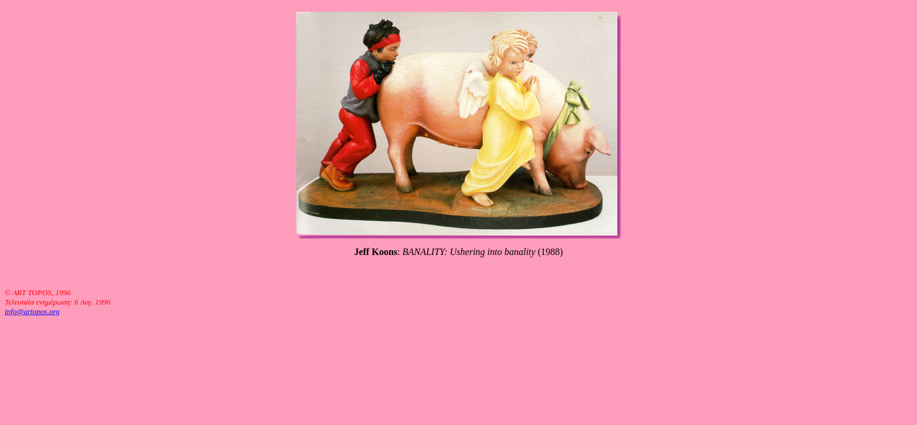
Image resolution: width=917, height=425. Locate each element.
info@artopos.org (32, 311)
